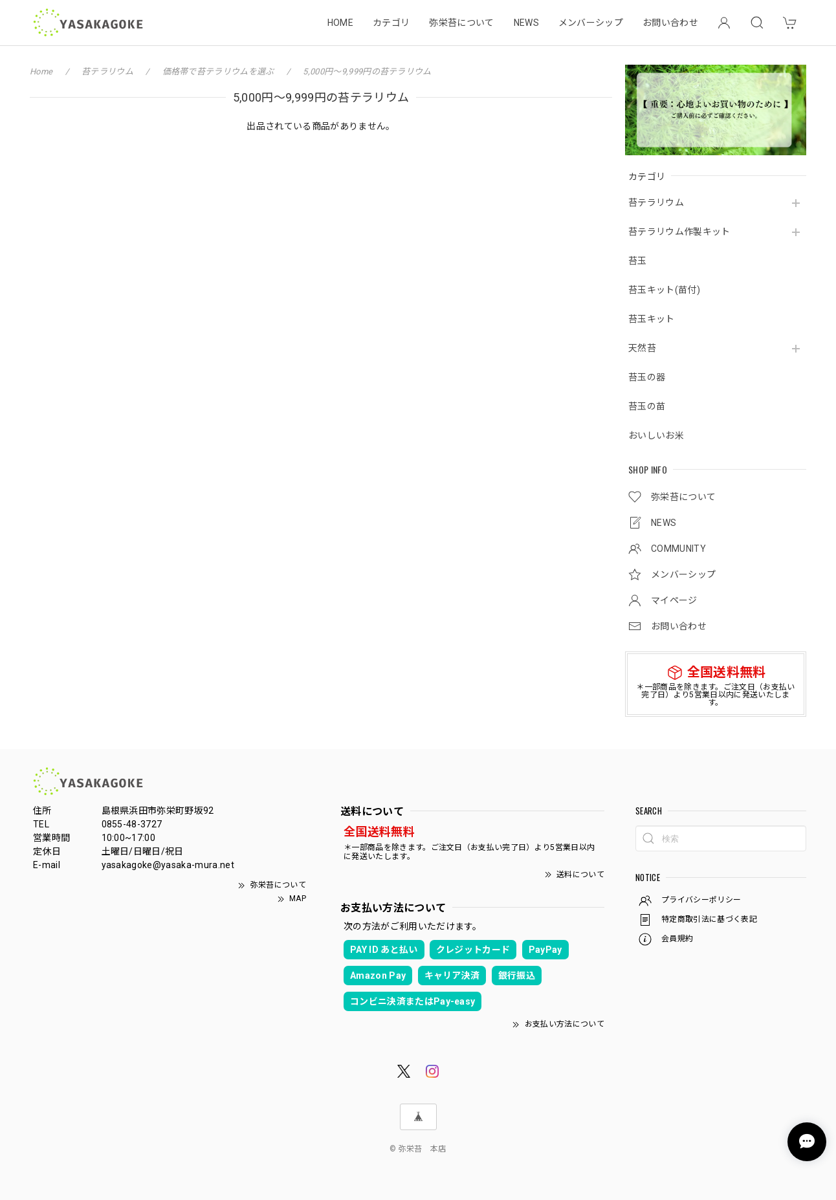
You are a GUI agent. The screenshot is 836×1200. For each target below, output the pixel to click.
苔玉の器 (646, 377)
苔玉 (637, 261)
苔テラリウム (656, 202)
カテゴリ (391, 22)
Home (41, 71)
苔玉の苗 (646, 406)
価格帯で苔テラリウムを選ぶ (218, 71)
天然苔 (642, 348)
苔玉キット (651, 319)
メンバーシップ (590, 22)
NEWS (526, 22)
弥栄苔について (461, 22)
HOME (340, 22)
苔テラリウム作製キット (679, 231)
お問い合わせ (670, 22)
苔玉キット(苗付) (664, 290)
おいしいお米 (656, 435)
